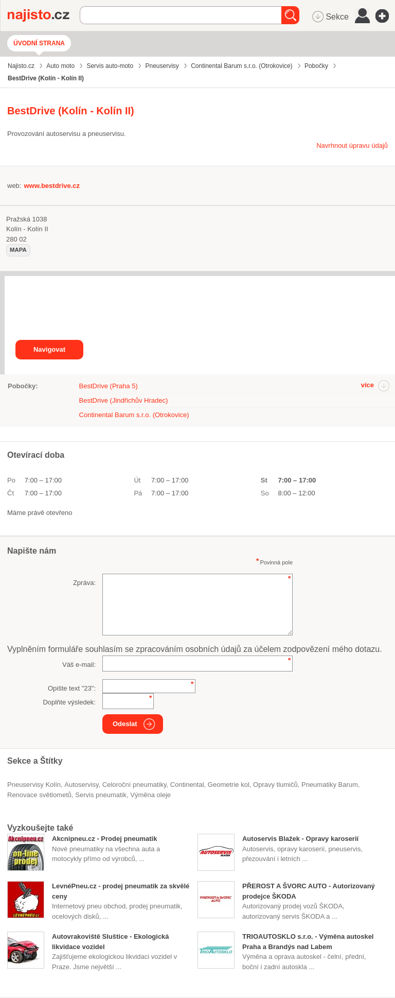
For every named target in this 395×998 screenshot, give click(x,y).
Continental (187, 784)
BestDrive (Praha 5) (108, 386)
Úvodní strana (39, 43)
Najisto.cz (44, 15)
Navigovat (49, 349)
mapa (18, 250)
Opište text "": (72, 688)
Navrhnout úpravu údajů (352, 145)
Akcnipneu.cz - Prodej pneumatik (104, 838)
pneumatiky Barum (329, 784)
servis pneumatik (101, 795)
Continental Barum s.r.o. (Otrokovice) (134, 415)
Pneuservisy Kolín (34, 784)
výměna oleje (150, 795)
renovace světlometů (39, 795)
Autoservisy (81, 784)
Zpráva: (84, 583)
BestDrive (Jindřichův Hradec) (123, 400)
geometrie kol (228, 784)
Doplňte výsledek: (69, 702)
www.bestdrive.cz (52, 186)
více (367, 385)
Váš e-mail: (79, 664)
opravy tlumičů (275, 784)
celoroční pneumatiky (134, 784)
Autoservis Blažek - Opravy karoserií (300, 838)
